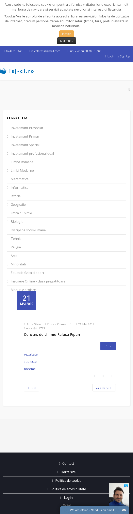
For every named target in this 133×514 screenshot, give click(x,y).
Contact (68, 463)
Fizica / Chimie (21, 213)
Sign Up (124, 56)
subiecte (30, 361)
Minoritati (18, 264)
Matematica (19, 179)
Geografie (18, 204)
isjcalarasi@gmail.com (45, 51)
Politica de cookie (67, 480)
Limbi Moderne (22, 170)
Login (110, 56)
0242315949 (14, 51)
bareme (30, 369)
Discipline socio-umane (28, 230)
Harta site (68, 472)
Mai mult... (66, 41)
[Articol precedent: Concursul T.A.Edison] (31, 387)
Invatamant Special (24, 145)
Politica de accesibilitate (68, 489)
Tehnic (15, 238)
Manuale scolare (23, 290)
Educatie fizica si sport (27, 272)
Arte (13, 255)
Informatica (19, 187)
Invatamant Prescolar (26, 128)
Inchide (66, 34)
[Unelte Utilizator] (108, 346)
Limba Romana (21, 162)
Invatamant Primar (24, 136)
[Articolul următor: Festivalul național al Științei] (104, 387)
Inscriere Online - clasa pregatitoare (37, 281)
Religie (15, 247)
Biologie (16, 221)
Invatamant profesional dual (32, 153)
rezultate (31, 354)
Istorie (15, 196)
